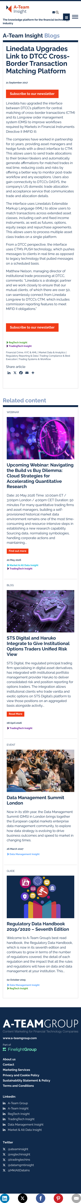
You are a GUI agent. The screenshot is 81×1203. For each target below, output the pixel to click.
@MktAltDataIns (19, 1170)
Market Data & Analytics (52, 352)
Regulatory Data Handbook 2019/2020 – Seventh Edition (38, 926)
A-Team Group (18, 1103)
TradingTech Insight (20, 346)
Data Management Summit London (35, 800)
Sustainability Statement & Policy (26, 1080)
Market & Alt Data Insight (24, 565)
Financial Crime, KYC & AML (21, 352)
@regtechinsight (19, 1154)
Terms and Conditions (18, 1086)
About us (9, 1059)
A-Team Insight (18, 1108)
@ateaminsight (18, 1149)
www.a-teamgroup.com (20, 1038)
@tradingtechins (19, 1159)
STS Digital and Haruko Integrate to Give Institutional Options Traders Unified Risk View (38, 646)
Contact (8, 1064)
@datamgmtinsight (21, 1165)
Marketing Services (16, 1070)
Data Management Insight (24, 854)
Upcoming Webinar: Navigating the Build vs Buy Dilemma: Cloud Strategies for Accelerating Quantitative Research (40, 475)
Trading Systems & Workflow (35, 359)
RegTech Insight (18, 342)
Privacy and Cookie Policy (21, 1075)
